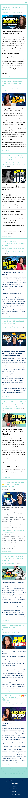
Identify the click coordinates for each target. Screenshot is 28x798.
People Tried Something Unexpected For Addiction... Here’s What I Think (13, 243)
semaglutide (4, 251)
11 (3, 771)
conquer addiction (17, 162)
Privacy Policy (14, 786)
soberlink (18, 12)
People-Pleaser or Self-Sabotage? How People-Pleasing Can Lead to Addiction (13, 558)
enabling (15, 702)
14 (12, 771)
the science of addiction (13, 251)
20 (8, 774)
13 (9, 771)
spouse (6, 90)
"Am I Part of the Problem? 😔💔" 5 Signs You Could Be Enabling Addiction (14, 698)
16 (18, 771)
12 (6, 771)
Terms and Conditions (14, 788)
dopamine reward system (18, 248)
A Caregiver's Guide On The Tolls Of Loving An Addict (13, 322)
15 (15, 771)
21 (11, 774)
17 (21, 771)
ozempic (19, 250)
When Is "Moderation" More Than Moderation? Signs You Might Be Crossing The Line (13, 158)
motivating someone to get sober (9, 164)
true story (14, 632)
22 (14, 774)
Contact (14, 791)
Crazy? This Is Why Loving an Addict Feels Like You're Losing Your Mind (12, 83)
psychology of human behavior (8, 12)
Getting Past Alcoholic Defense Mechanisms (12, 8)
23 (17, 774)
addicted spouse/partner (7, 88)
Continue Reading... (6, 76)
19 (5, 774)
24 (20, 774)
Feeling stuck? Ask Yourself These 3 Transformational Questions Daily (14, 403)
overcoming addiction (7, 632)
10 (24, 769)
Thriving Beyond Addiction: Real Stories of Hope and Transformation (13, 628)
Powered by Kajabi (14, 783)
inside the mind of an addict (8, 563)
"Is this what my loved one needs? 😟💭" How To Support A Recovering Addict (13, 484)
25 (23, 774)
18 (24, 771)
